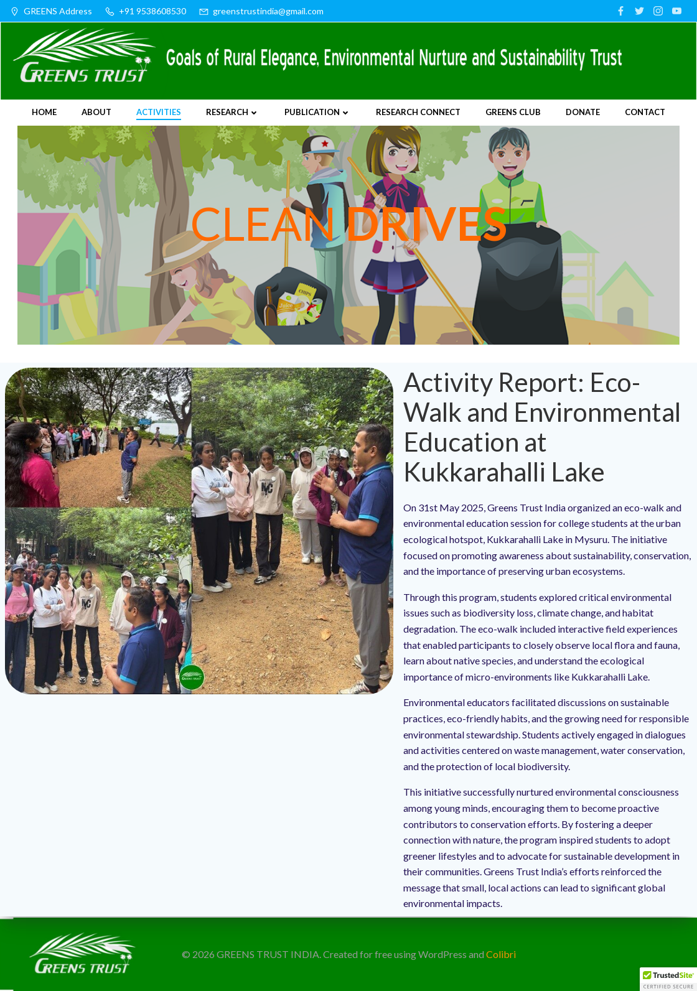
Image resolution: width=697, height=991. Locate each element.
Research (233, 111)
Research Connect (418, 111)
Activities (158, 111)
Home (44, 111)
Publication (317, 111)
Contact (645, 111)
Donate (583, 111)
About (96, 111)
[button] (668, 979)
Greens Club (513, 111)
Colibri (501, 954)
